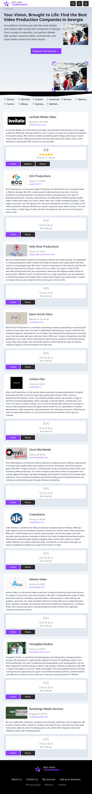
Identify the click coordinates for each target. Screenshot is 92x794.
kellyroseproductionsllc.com (41, 254)
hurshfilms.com (36, 322)
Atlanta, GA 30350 (37, 251)
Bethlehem (55, 104)
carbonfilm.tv (35, 387)
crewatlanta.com (36, 522)
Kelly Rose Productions (44, 246)
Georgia (9, 8)
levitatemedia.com (37, 124)
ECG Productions (40, 176)
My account (48, 779)
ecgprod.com (35, 184)
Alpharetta (83, 99)
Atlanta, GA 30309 (37, 649)
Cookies (62, 784)
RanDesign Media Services (46, 709)
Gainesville (40, 104)
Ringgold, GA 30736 (38, 714)
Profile (13, 164)
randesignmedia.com (38, 717)
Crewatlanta (37, 514)
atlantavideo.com (37, 587)
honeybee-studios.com (39, 652)
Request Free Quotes (46, 51)
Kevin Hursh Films (40, 314)
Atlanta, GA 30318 (37, 454)
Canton (10, 104)
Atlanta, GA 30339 (37, 181)
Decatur (67, 99)
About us (17, 779)
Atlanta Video (38, 579)
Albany (24, 104)
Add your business (70, 779)
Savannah (54, 99)
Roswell (39, 99)
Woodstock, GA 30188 (39, 319)
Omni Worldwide (40, 449)
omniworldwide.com (38, 457)
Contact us (32, 779)
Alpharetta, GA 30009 (38, 122)
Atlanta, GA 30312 (37, 384)
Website (28, 164)
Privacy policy (33, 784)
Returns (49, 784)
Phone (43, 164)
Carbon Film (37, 379)
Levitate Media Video (42, 117)
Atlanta (10, 99)
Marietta (25, 99)
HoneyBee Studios (41, 644)
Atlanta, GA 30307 (37, 584)
